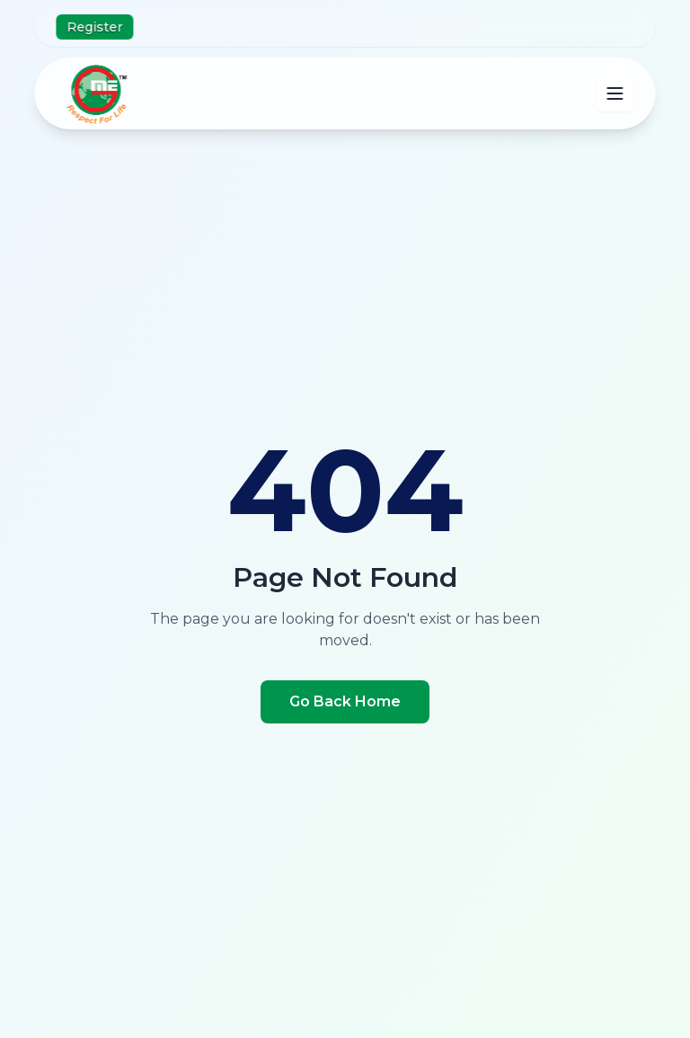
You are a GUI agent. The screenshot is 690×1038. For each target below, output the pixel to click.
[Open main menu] (615, 93)
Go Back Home (345, 701)
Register (94, 27)
